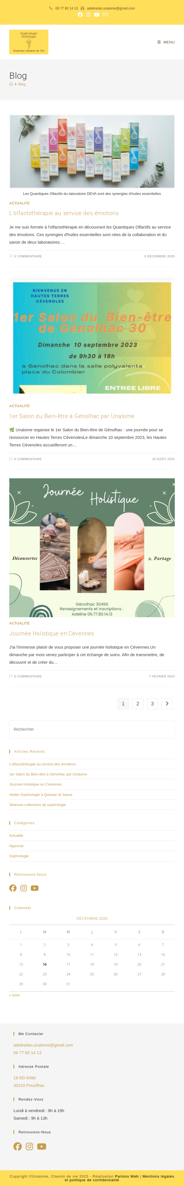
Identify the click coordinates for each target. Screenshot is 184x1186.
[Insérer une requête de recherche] (92, 729)
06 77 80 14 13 (66, 8)
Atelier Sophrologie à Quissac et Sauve (40, 795)
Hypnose (16, 846)
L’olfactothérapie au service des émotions (64, 213)
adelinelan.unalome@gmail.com (110, 8)
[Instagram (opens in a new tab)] (88, 14)
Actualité (19, 203)
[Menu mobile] (166, 42)
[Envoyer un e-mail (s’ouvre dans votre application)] (104, 14)
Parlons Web (127, 1176)
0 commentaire (28, 256)
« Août (14, 995)
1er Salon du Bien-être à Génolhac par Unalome (72, 416)
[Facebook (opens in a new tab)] (80, 14)
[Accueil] (11, 84)
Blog (22, 84)
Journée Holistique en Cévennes (51, 633)
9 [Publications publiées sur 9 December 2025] (45, 954)
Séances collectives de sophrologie (37, 805)
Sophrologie (19, 856)
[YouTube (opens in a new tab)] (96, 14)
